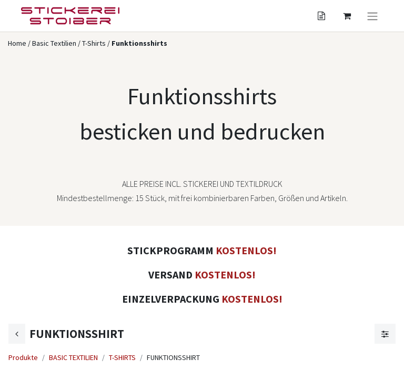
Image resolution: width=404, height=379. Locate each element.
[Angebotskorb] (321, 15)
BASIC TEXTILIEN (73, 357)
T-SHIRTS (122, 357)
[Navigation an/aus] (372, 15)
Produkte (23, 357)
